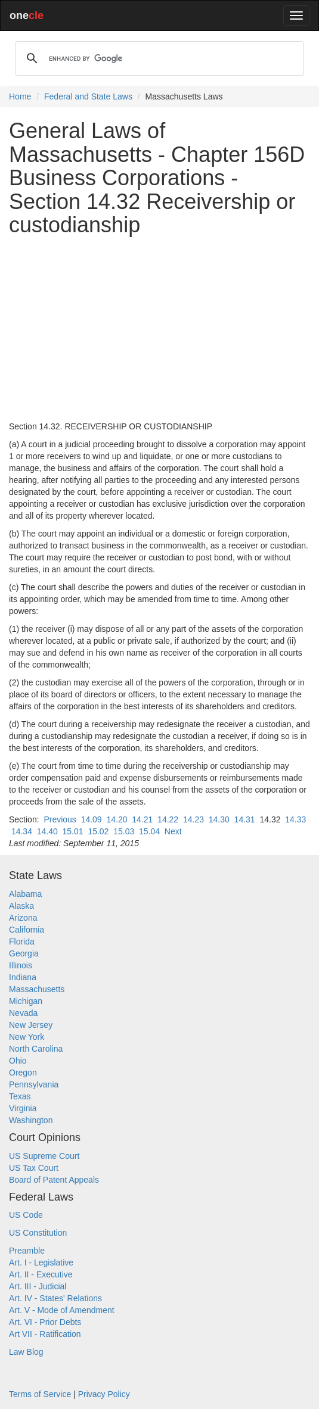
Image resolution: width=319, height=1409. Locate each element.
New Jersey (30, 1025)
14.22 (167, 819)
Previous (60, 819)
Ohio (18, 1060)
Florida (22, 941)
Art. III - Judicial (37, 1286)
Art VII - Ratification (45, 1334)
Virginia (22, 1108)
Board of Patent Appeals (54, 1179)
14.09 (91, 819)
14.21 (142, 819)
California (26, 929)
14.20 (116, 819)
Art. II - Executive (41, 1274)
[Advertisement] (159, 328)
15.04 (149, 831)
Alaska (21, 906)
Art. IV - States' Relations (55, 1298)
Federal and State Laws (88, 96)
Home (20, 96)
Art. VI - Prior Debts (45, 1322)
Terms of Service (40, 1394)
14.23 (193, 819)
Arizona (23, 917)
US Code (26, 1215)
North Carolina (36, 1048)
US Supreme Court (44, 1156)
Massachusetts (36, 989)
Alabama (25, 894)
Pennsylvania (33, 1084)
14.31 (244, 819)
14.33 (295, 819)
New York (26, 1037)
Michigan (25, 1001)
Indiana (22, 977)
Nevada (23, 1013)
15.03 (123, 831)
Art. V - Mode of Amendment (61, 1310)
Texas (20, 1096)
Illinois (20, 965)
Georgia (24, 953)
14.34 (21, 831)
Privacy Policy (104, 1394)
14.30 (219, 819)
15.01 (73, 831)
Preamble (27, 1250)
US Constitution (38, 1232)
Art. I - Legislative (41, 1262)
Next (173, 831)
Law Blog (26, 1352)
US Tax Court (33, 1168)
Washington (30, 1120)
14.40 (47, 831)
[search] (158, 58)
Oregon (23, 1072)
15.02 (98, 831)
